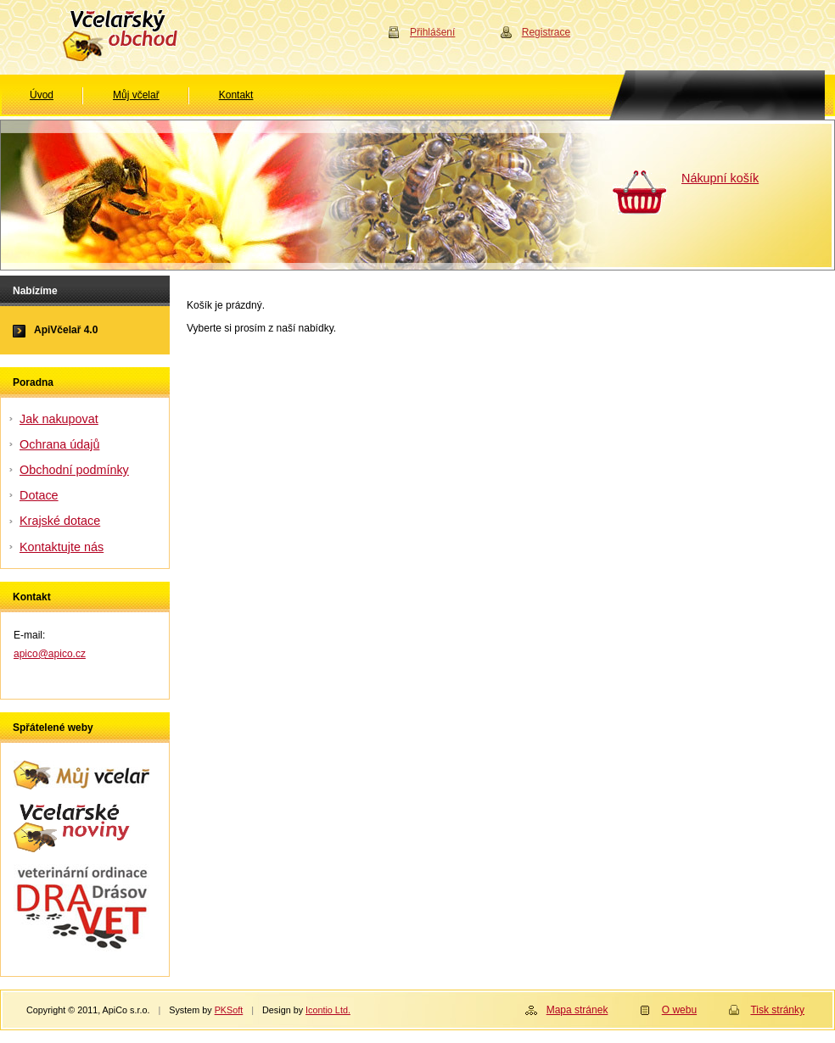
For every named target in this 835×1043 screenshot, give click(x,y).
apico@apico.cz (50, 654)
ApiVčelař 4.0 (66, 330)
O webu (679, 1010)
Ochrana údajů (59, 444)
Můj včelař (136, 95)
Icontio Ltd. (327, 1010)
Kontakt (236, 95)
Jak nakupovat (59, 419)
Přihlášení (432, 32)
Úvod (41, 95)
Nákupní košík (720, 178)
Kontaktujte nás (62, 547)
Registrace (546, 32)
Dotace (39, 495)
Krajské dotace (60, 520)
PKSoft (229, 1010)
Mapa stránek (577, 1010)
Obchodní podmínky (74, 470)
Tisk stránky (777, 1010)
